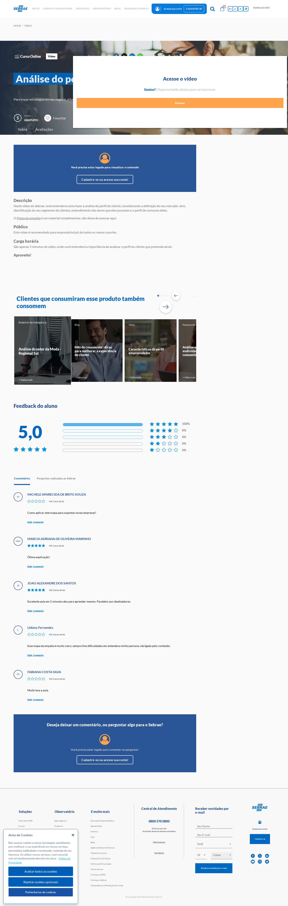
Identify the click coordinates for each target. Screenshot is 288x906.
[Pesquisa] (212, 9)
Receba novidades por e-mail (214, 868)
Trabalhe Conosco (99, 853)
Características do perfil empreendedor (146, 351)
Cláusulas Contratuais (100, 858)
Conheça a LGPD (98, 874)
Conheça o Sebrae (99, 880)
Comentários (22, 478)
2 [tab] (161, 296)
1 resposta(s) (38, 522)
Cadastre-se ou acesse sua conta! (104, 179)
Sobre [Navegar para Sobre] (22, 129)
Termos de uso (97, 869)
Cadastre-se (194, 8)
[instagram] (260, 862)
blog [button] (117, 8)
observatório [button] (102, 8)
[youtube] (253, 862)
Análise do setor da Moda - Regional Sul (40, 351)
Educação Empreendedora (102, 820)
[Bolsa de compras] (222, 9)
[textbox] (215, 844)
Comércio (58, 826)
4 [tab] (167, 296)
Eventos (94, 831)
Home (17, 25)
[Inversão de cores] (245, 8)
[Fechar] (73, 835)
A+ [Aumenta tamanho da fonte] (230, 8)
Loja (92, 837)
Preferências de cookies (40, 892)
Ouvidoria (159, 853)
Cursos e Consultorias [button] (57, 8)
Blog (93, 842)
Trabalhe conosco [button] (136, 8)
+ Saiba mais (25, 380)
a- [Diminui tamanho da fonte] (235, 8)
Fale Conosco (159, 842)
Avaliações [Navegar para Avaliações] (44, 129)
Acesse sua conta (173, 8)
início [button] (36, 8)
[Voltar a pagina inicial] (22, 8)
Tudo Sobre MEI (25, 820)
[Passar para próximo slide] (165, 306)
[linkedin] (267, 856)
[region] (40, 866)
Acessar (248, 105)
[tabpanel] (42, 350)
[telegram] (267, 862)
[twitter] (260, 856)
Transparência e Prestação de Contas (107, 885)
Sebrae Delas (96, 826)
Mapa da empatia (29, 218)
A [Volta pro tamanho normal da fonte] (240, 8)
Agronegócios (60, 820)
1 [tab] (158, 296)
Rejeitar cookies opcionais (40, 882)
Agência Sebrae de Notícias (103, 847)
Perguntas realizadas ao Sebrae (56, 478)
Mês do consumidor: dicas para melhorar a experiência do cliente (95, 351)
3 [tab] (164, 296)
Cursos (21, 826)
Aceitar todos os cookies (40, 871)
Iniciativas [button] (82, 8)
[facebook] (253, 856)
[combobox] (213, 844)
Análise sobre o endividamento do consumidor (196, 351)
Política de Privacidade (101, 864)
